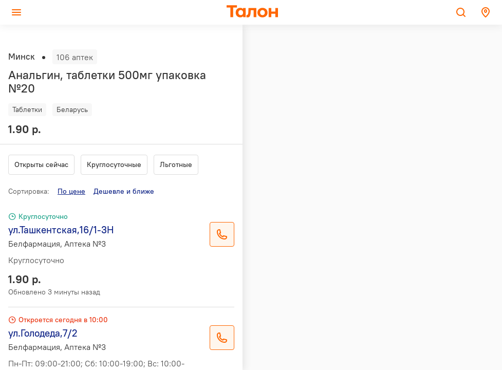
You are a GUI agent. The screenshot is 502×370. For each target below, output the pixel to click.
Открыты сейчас (41, 164)
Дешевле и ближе (124, 191)
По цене (71, 191)
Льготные (176, 164)
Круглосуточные (114, 164)
